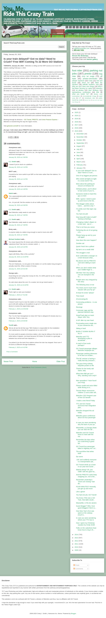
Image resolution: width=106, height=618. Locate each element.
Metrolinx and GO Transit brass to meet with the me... (85, 434)
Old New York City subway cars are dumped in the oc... (85, 275)
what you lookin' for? (80, 94)
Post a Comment (12, 352)
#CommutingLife (82, 299)
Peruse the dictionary (80, 56)
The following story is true (85, 285)
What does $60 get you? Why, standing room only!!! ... (86, 375)
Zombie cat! (80, 243)
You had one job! (82, 214)
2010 (77, 547)
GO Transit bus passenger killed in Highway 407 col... (86, 447)
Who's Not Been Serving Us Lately (87, 87)
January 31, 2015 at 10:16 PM (18, 285)
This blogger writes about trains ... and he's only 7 (85, 205)
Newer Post (8, 361)
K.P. (80, 98)
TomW (11, 325)
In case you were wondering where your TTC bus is (86, 519)
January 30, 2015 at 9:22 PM (18, 247)
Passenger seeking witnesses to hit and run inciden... (86, 354)
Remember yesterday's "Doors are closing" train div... (85, 481)
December (80, 134)
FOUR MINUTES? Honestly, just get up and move (86, 487)
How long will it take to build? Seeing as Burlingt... (86, 218)
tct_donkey (80, 90)
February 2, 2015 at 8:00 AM (18, 321)
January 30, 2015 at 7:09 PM (18, 215)
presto (87, 73)
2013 (77, 538)
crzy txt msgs (88, 76)
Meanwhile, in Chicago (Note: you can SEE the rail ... (86, 429)
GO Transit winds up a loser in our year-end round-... (86, 466)
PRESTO (35, 119)
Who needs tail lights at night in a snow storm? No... (86, 180)
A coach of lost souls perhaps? (83, 344)
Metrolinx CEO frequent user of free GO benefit (86, 396)
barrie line (87, 100)
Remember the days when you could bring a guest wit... (85, 441)
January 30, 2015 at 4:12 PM (18, 179)
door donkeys (93, 90)
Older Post (60, 361)
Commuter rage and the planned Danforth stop (84, 311)
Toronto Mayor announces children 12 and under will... (86, 391)
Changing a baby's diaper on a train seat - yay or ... (86, 223)
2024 (77, 115)
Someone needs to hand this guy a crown (86, 195)
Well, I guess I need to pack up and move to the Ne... (86, 200)
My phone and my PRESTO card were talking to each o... (86, 263)
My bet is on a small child (85, 249)
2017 (77, 125)
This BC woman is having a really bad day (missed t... (86, 359)
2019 (77, 119)
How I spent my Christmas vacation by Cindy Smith (85, 524)
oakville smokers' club (90, 84)
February (79, 165)
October (79, 140)
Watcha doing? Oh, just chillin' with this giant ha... (86, 471)
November (80, 137)
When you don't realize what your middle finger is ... (86, 269)
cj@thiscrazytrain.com (82, 48)
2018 (77, 122)
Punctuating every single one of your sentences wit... (86, 324)
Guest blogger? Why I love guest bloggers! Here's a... (86, 507)
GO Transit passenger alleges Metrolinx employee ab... (86, 349)
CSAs (90, 81)
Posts (76, 565)
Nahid (11, 193)
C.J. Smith (12, 161)
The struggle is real (83, 253)
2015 (77, 131)
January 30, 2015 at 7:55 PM (18, 235)
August (79, 146)
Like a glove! (80, 492)
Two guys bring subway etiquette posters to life (85, 364)
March (78, 162)
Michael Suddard (15, 239)
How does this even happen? (86, 240)
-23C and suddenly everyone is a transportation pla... (86, 461)
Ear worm (79, 456)
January (79, 168)
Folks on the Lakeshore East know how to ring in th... (86, 529)
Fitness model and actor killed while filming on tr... (86, 386)
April (78, 159)
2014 (77, 534)
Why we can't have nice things (83, 86)
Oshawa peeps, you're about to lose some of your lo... (86, 190)
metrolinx (99, 88)
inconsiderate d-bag (89, 96)
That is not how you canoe (85, 227)
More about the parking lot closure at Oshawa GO (85, 185)
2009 (77, 550)
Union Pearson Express (49, 119)
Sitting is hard (81, 328)
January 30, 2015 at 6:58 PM (18, 205)
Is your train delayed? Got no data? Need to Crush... (86, 171)
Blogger (73, 613)
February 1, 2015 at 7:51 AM (18, 295)
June (78, 152)
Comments (78, 569)
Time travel (80, 296)
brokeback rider (90, 98)
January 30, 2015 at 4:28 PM (18, 189)
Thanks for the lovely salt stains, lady (85, 369)
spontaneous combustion (81, 92)
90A (97, 92)
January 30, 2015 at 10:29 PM (18, 257)
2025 (77, 112)
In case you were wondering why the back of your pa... (86, 423)
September (80, 143)
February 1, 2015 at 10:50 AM (18, 309)
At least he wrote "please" (85, 293)
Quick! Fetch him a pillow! (85, 246)
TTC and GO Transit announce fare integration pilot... (86, 406)
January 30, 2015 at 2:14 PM (18, 167)
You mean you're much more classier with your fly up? (86, 289)
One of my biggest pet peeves (86, 176)
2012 (77, 541)
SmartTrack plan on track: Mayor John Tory (85, 316)
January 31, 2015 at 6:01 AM (18, 269)
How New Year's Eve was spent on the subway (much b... (85, 513)
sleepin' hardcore (78, 81)
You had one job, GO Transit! (86, 495)
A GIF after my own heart (85, 320)
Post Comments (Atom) (38, 367)
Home (34, 361)
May (78, 155)
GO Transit (27, 119)
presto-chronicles (90, 79)
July (78, 149)
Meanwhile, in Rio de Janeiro (86, 503)
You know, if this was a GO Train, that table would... (85, 499)
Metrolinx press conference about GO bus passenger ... (86, 417)
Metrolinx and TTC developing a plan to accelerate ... (84, 338)
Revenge (79, 307)
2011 (77, 544)
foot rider (77, 70)
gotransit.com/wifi (12, 126)
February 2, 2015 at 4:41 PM (18, 347)
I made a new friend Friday (85, 400)
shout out (86, 83)
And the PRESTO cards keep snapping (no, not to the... (86, 476)
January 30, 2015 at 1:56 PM (18, 157)
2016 (77, 128)
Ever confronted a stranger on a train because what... (86, 257)
